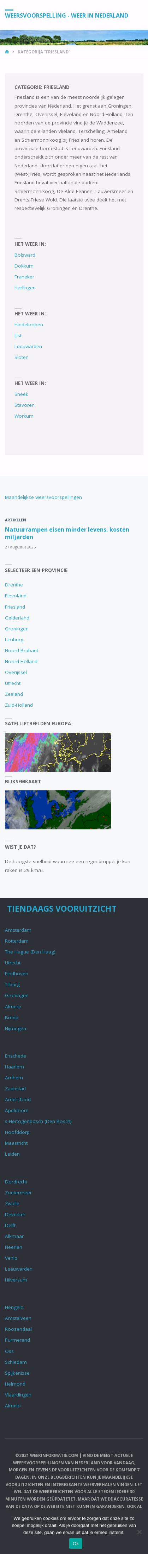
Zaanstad (15, 1088)
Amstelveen (18, 1318)
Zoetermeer (18, 1192)
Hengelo (14, 1307)
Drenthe (14, 585)
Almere (13, 1006)
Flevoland (15, 595)
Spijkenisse (17, 1373)
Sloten (21, 357)
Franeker (24, 277)
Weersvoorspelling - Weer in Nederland (66, 15)
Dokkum (24, 266)
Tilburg (12, 984)
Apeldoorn (17, 1110)
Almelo (13, 1405)
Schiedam (16, 1362)
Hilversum (16, 1280)
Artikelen (15, 519)
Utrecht (12, 683)
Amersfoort (18, 1099)
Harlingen (25, 287)
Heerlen (13, 1247)
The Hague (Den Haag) (30, 952)
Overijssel (16, 672)
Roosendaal (18, 1329)
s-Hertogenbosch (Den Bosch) (38, 1121)
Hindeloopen (28, 324)
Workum (24, 416)
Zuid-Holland (19, 705)
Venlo (11, 1258)
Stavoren (24, 405)
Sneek (21, 394)
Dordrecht (16, 1182)
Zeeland (14, 694)
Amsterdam (18, 930)
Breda (11, 1017)
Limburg (14, 639)
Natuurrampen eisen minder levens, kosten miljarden (67, 533)
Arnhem (14, 1077)
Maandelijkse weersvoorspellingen (43, 497)
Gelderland (17, 618)
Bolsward (24, 255)
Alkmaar (14, 1236)
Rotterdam (17, 941)
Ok (76, 1543)
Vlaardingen (18, 1395)
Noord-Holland (21, 661)
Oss (9, 1351)
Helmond (15, 1384)
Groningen (17, 628)
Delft (10, 1225)
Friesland (15, 607)
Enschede (15, 1056)
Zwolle (12, 1203)
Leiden (12, 1154)
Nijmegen (15, 1028)
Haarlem (14, 1067)
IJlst (18, 335)
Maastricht (16, 1143)
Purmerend (17, 1340)
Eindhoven (16, 973)
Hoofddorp (17, 1132)
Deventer (15, 1214)
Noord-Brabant (21, 650)
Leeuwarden (28, 346)
